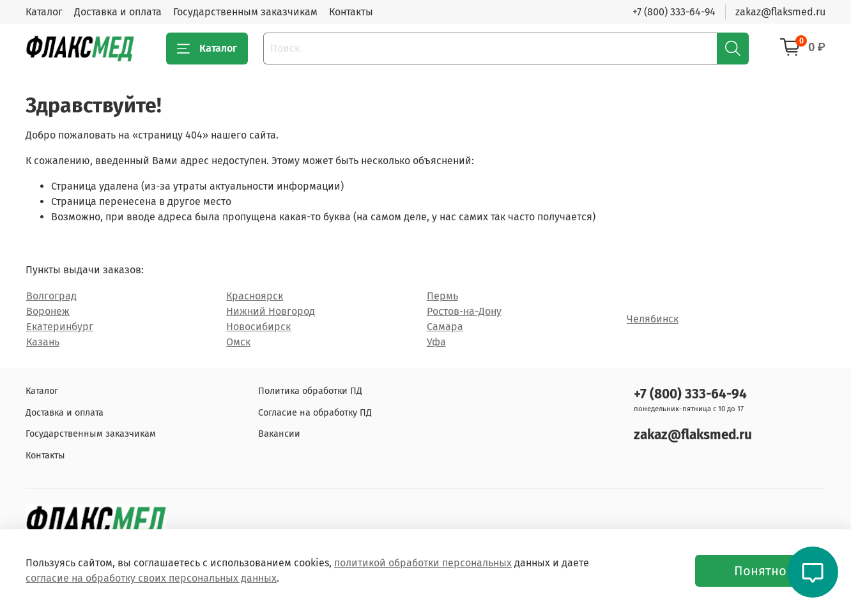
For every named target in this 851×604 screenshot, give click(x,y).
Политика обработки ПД (310, 391)
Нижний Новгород (270, 311)
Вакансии (279, 433)
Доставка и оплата (118, 12)
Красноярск (254, 296)
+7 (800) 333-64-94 (674, 12)
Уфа (436, 342)
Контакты (351, 12)
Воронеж (48, 311)
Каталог (44, 12)
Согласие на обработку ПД (315, 412)
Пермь (442, 296)
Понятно (760, 570)
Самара (445, 327)
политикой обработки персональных (423, 563)
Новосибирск (258, 327)
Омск (238, 342)
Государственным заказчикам (245, 12)
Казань (42, 342)
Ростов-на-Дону (464, 311)
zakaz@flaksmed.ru (780, 12)
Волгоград (51, 296)
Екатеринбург (59, 327)
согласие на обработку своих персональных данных (151, 578)
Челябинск (652, 319)
